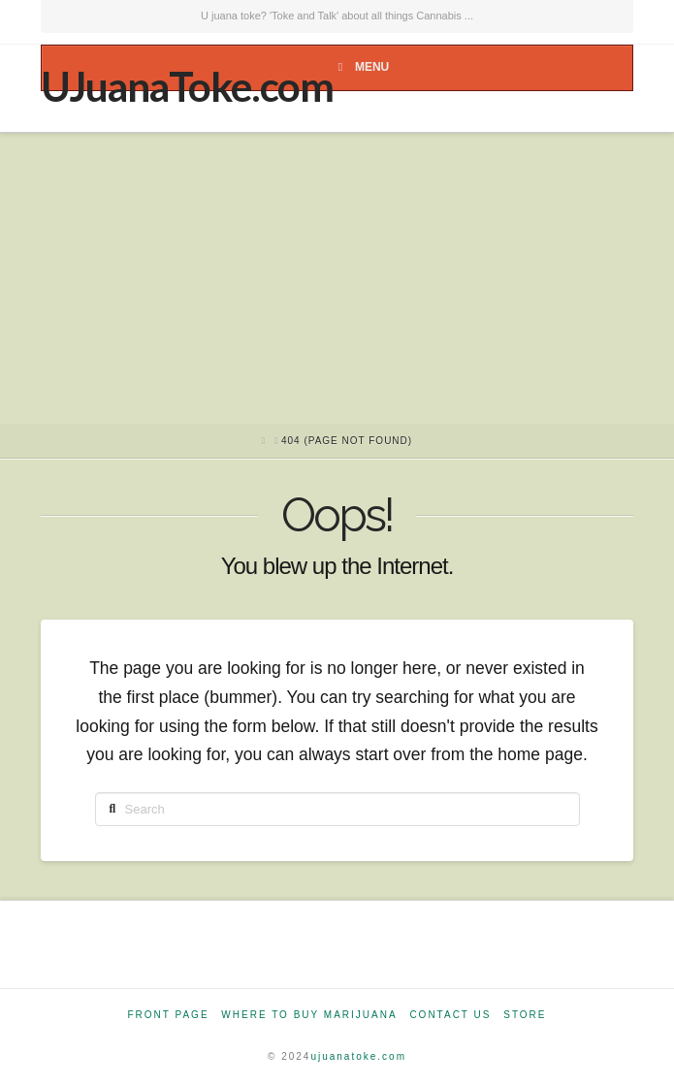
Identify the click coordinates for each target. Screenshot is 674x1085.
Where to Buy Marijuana (309, 1014)
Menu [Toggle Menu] (361, 67)
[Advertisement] (337, 278)
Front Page (168, 1014)
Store (524, 1014)
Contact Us (450, 1014)
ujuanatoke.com (358, 1056)
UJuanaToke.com (187, 86)
